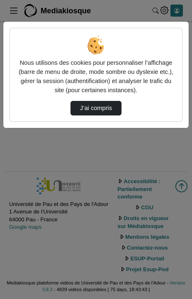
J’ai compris (96, 108)
